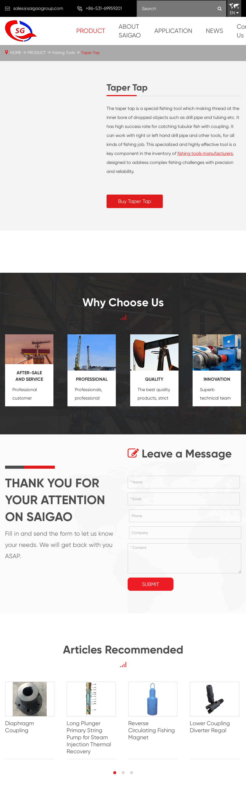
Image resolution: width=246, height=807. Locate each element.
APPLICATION (173, 30)
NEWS (214, 30)
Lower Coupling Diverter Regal (211, 727)
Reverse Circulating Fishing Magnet (154, 727)
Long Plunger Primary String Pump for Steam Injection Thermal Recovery (89, 737)
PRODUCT (90, 30)
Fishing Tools (63, 52)
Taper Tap (90, 52)
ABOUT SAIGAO (130, 31)
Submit (150, 584)
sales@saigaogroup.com (38, 8)
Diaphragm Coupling (19, 727)
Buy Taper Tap (134, 201)
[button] (114, 773)
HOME (15, 52)
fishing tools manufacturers (205, 153)
